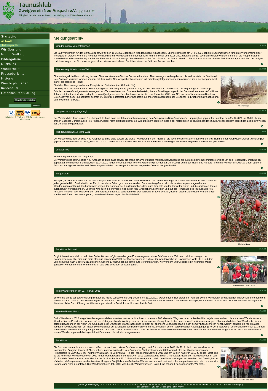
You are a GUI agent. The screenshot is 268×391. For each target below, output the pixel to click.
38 (200, 384)
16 (135, 384)
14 (129, 384)
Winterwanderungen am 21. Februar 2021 (78, 290)
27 (167, 384)
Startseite (8, 36)
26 (164, 384)
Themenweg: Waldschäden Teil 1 (73, 69)
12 (123, 384)
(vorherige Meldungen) (88, 384)
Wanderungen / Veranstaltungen (73, 46)
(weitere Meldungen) (233, 384)
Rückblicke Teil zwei (66, 249)
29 (173, 384)
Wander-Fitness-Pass (67, 311)
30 (176, 384)
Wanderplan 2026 (14, 83)
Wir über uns (11, 49)
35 (191, 384)
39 (202, 384)
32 (182, 384)
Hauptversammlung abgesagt (71, 111)
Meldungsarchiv (10, 45)
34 (188, 384)
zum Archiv (178, 387)
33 (185, 384)
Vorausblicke (62, 149)
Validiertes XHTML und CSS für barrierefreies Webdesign (24, 118)
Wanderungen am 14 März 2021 (73, 131)
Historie (7, 78)
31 (179, 384)
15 (132, 384)
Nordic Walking (13, 54)
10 (118, 384)
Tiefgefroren (62, 173)
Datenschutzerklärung (18, 93)
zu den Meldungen (161, 387)
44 (217, 384)
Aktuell (6, 41)
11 (120, 384)
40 (205, 384)
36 (194, 384)
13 (126, 384)
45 (220, 384)
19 (144, 384)
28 (170, 384)
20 (147, 384)
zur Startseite (143, 387)
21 (150, 384)
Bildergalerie (11, 59)
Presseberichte (13, 73)
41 (208, 384)
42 (211, 384)
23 (156, 384)
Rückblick (8, 64)
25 (161, 384)
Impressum (9, 88)
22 (153, 384)
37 (197, 384)
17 (138, 384)
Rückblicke (61, 340)
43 (214, 384)
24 (158, 384)
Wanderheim (10, 68)
